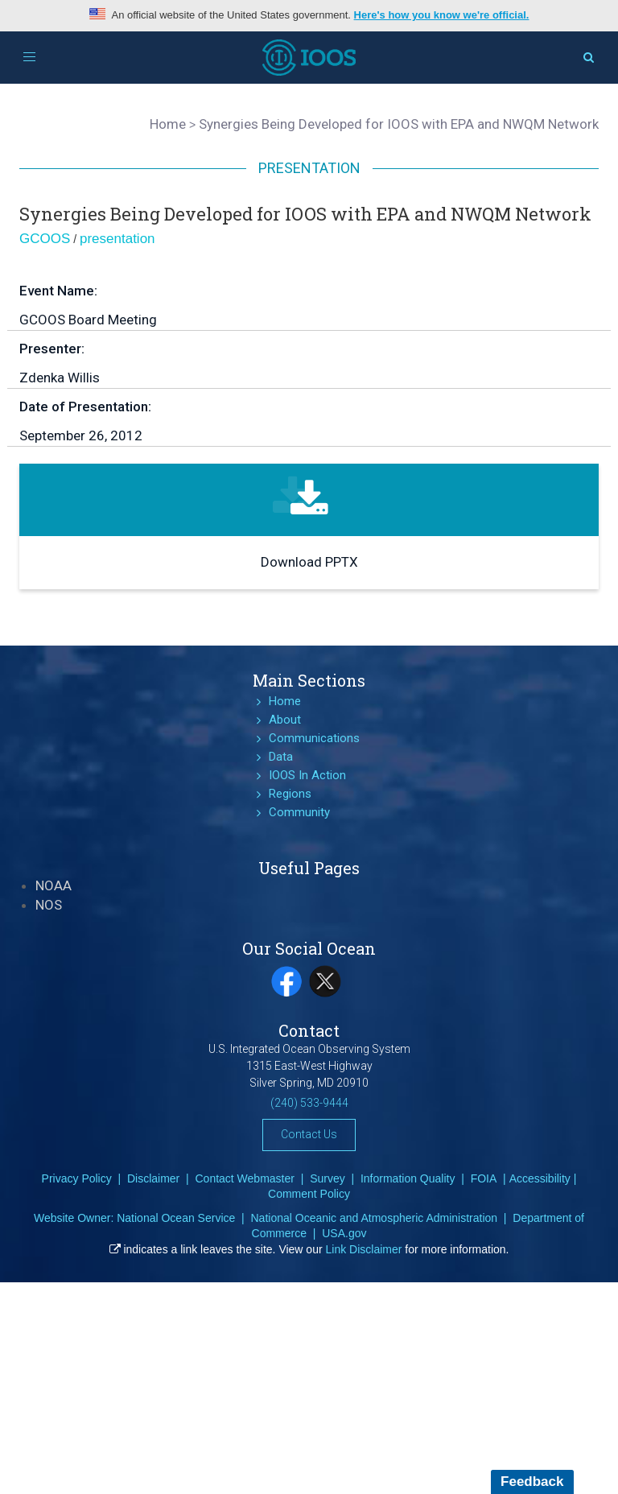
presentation (117, 238)
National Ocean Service (176, 1217)
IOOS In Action (307, 775)
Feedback (532, 1481)
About (285, 719)
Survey (327, 1178)
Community (299, 812)
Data (281, 756)
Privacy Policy (77, 1178)
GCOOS (44, 238)
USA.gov (344, 1233)
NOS (48, 905)
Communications (314, 738)
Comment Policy (309, 1193)
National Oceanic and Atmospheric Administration (373, 1217)
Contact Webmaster (244, 1178)
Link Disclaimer (364, 1249)
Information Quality (407, 1178)
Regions (290, 793)
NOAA (53, 885)
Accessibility (540, 1178)
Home (285, 701)
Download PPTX (309, 562)
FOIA (484, 1178)
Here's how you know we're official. (441, 15)
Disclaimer (153, 1178)
